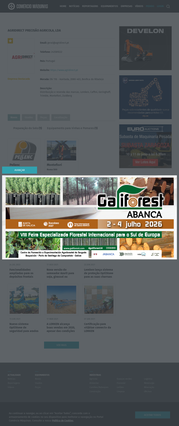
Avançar (20, 170)
